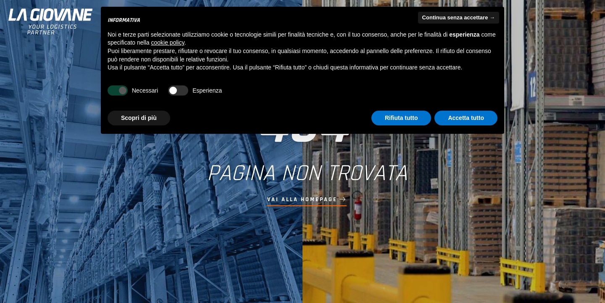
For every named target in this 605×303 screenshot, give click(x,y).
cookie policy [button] (167, 42)
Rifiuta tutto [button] (401, 117)
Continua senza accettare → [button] (458, 17)
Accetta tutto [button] (466, 117)
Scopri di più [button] (139, 117)
